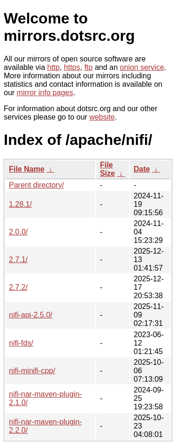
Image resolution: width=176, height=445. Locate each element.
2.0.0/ (18, 232)
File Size (107, 169)
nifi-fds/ (21, 343)
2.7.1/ (18, 260)
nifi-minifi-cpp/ (32, 371)
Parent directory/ (36, 185)
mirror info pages (45, 93)
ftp (88, 67)
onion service (142, 67)
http (53, 67)
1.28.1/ (20, 204)
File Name (27, 169)
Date (142, 169)
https (72, 67)
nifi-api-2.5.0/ (31, 315)
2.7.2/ (18, 287)
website (102, 117)
